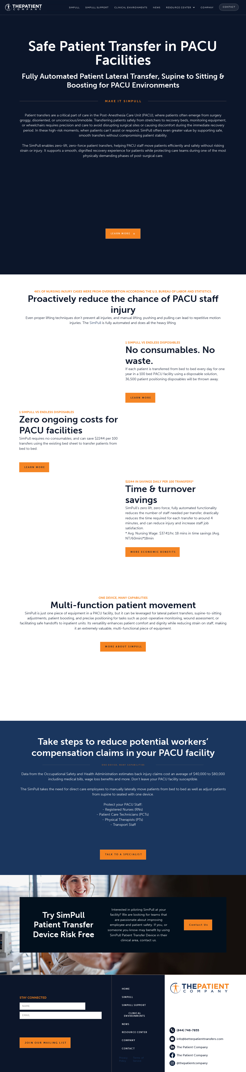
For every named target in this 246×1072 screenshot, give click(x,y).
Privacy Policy (123, 1059)
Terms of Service (138, 1059)
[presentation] (49, 1028)
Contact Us (198, 924)
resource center (178, 7)
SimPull (95, 323)
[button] (180, 7)
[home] (23, 7)
